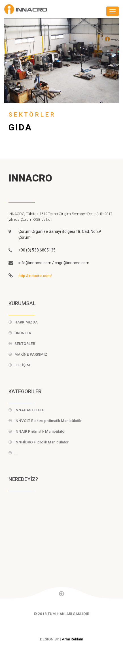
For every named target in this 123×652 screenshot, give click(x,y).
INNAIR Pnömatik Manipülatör (40, 431)
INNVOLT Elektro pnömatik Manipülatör (48, 421)
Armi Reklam (72, 639)
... (16, 453)
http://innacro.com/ (35, 276)
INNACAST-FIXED (29, 410)
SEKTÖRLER (24, 344)
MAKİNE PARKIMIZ (30, 354)
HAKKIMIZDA (26, 322)
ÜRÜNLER (22, 333)
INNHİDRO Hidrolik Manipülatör (41, 442)
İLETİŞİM (22, 365)
